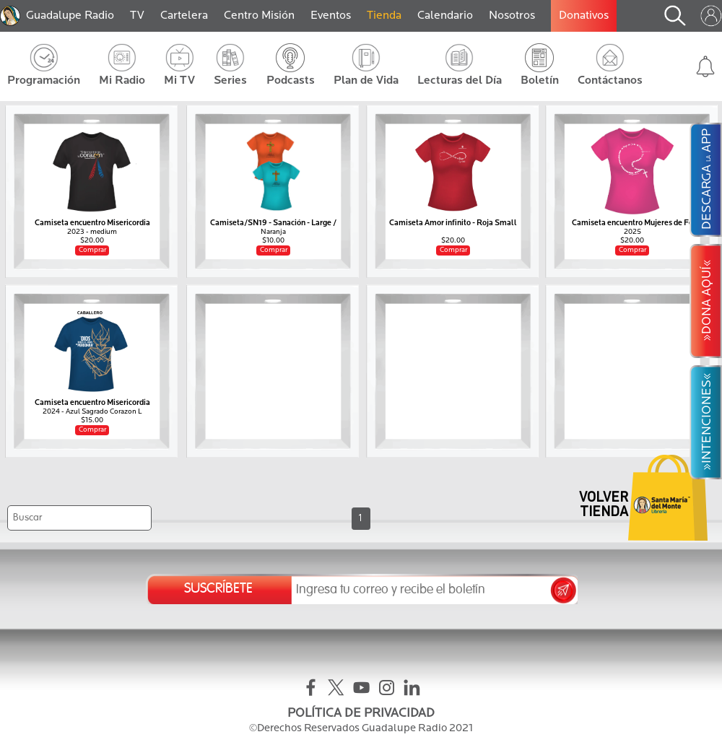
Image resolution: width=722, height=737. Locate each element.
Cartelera (184, 16)
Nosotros (512, 16)
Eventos (330, 16)
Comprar (92, 250)
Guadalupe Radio (70, 16)
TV (137, 16)
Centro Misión (259, 16)
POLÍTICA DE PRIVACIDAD (361, 713)
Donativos (584, 16)
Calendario (445, 16)
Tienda (384, 16)
